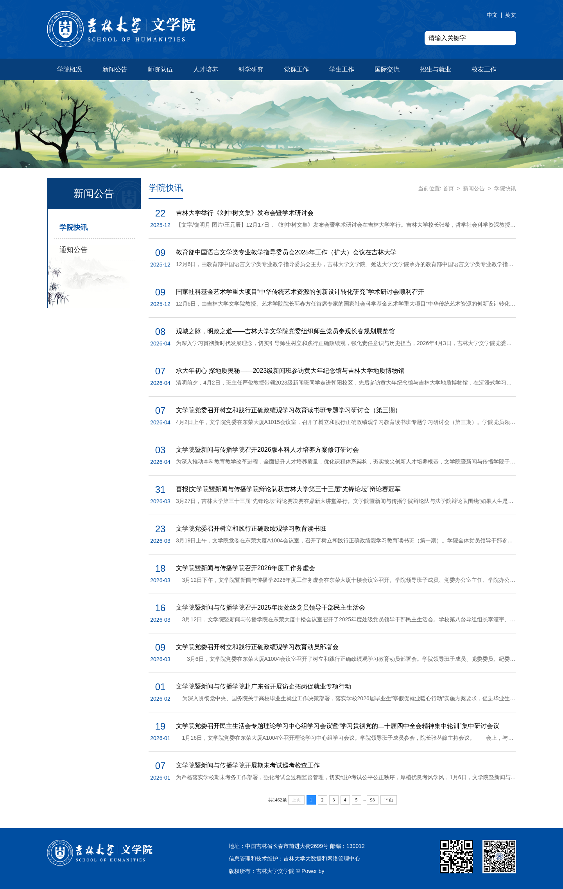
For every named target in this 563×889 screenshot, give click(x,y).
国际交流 (387, 69)
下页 (388, 800)
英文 (510, 15)
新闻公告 (114, 69)
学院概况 (69, 69)
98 (372, 800)
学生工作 (341, 69)
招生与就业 (435, 69)
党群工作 (296, 69)
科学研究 (251, 69)
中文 (492, 15)
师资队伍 (160, 69)
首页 (448, 188)
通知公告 (73, 250)
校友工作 (484, 69)
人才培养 (205, 69)
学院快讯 (73, 227)
